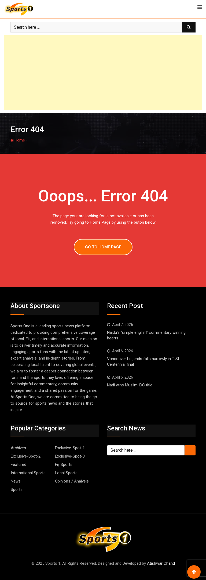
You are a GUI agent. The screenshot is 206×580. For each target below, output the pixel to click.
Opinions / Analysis (72, 481)
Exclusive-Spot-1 (70, 447)
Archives (18, 447)
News (16, 481)
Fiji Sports (63, 464)
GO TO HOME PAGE (103, 247)
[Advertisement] (103, 72)
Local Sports (66, 472)
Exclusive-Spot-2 (26, 456)
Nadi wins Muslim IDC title (129, 385)
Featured (18, 464)
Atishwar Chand (161, 563)
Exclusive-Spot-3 (70, 456)
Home (17, 140)
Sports (17, 489)
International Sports (28, 472)
